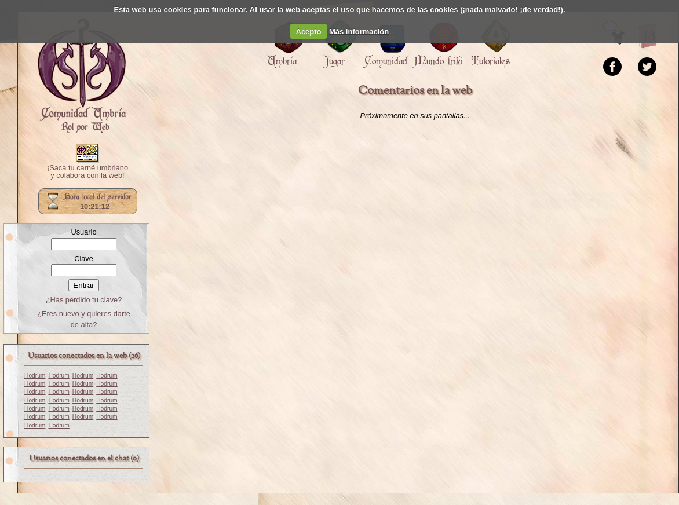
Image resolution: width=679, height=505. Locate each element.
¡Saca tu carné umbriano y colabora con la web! (87, 172)
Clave (83, 258)
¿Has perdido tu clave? (84, 299)
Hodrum (34, 375)
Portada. (81, 76)
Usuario (83, 232)
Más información (359, 31)
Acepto (309, 31)
